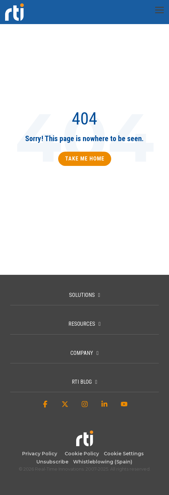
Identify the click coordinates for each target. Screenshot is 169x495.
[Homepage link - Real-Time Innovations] (84, 443)
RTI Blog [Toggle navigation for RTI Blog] (82, 382)
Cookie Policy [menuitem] (80, 454)
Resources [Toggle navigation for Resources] (81, 324)
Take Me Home (84, 158)
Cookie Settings (124, 454)
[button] (159, 9)
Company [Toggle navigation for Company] (81, 353)
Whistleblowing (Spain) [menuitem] (102, 462)
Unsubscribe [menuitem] (51, 462)
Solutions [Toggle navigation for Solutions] (82, 295)
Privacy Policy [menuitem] (39, 454)
